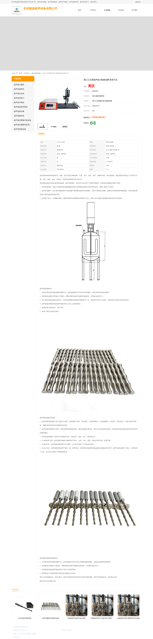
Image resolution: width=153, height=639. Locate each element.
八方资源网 (25, 637)
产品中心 (93, 10)
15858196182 (98, 117)
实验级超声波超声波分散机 (76, 618)
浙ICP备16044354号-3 (36, 630)
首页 (79, 10)
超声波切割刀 (19, 98)
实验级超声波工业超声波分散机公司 (103, 618)
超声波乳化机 (19, 93)
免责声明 (33, 637)
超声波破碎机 (19, 116)
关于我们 (135, 10)
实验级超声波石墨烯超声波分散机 (128, 618)
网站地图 (47, 637)
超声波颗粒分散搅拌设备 (50, 618)
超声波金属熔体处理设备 (23, 125)
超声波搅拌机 (19, 89)
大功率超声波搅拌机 (24, 618)
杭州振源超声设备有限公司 (52, 630)
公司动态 (121, 10)
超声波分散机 (19, 85)
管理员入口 (40, 637)
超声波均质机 (19, 102)
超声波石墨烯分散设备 (22, 120)
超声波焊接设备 (20, 129)
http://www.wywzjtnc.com (48, 581)
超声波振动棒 (35, 73)
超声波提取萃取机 (21, 107)
